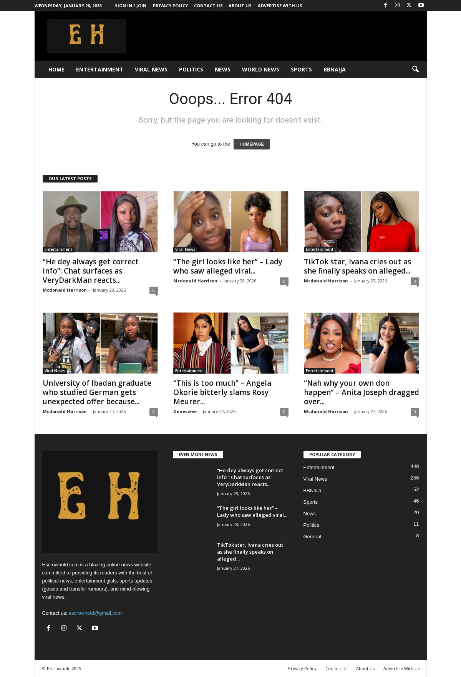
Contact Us (208, 5)
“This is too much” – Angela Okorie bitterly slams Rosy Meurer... (222, 392)
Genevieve (185, 411)
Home (56, 69)
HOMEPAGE (251, 144)
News (222, 69)
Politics (191, 69)
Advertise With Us (280, 5)
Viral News (151, 69)
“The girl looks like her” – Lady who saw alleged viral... (227, 266)
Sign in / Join (130, 5)
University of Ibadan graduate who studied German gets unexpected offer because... (97, 392)
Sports (301, 69)
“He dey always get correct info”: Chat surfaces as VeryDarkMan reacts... (91, 271)
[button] (415, 69)
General (312, 536)
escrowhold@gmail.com (95, 613)
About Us (240, 5)
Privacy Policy (170, 5)
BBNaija (334, 69)
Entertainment (99, 69)
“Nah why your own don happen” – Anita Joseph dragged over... (361, 392)
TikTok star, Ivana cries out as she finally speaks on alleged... (357, 266)
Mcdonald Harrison (65, 290)
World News (260, 69)
